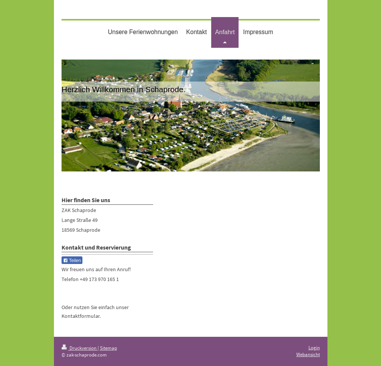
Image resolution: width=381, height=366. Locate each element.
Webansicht (308, 354)
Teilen (72, 260)
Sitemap (108, 348)
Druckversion (80, 348)
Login (314, 347)
